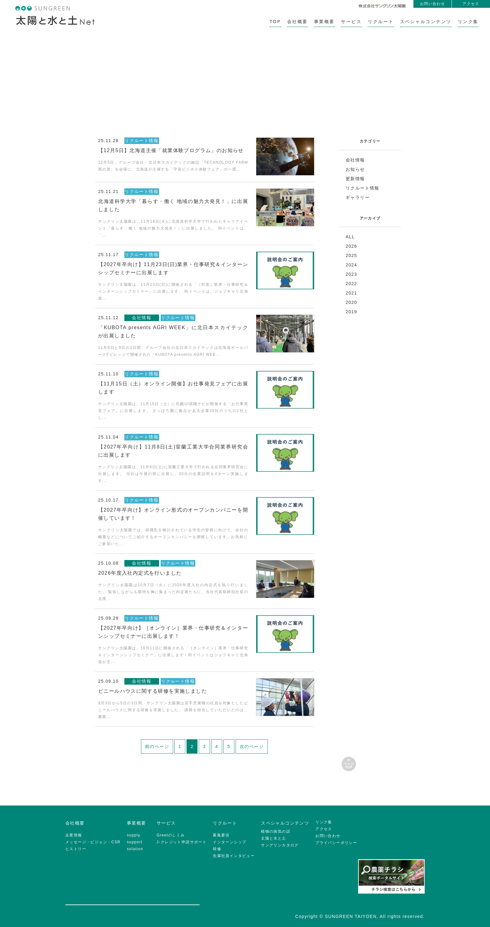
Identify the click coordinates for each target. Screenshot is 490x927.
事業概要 (324, 21)
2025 (351, 255)
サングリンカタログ (280, 845)
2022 (351, 283)
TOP (275, 21)
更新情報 (355, 178)
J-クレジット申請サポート (182, 842)
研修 (217, 849)
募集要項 (221, 835)
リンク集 (468, 21)
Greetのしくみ (171, 835)
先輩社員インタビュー (234, 856)
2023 (351, 274)
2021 (351, 292)
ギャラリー (358, 197)
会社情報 (355, 159)
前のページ (157, 746)
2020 (351, 302)
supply (133, 835)
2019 (351, 311)
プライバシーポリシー (336, 842)
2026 (351, 246)
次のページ (252, 746)
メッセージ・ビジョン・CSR (93, 842)
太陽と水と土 (273, 838)
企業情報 (73, 835)
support (134, 842)
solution (135, 849)
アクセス (470, 4)
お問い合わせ (432, 4)
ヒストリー (75, 849)
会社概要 (297, 21)
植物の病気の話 (275, 831)
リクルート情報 (362, 188)
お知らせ (355, 169)
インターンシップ (229, 842)
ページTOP (348, 765)
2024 (351, 264)
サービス (351, 21)
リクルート (381, 21)
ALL (350, 236)
